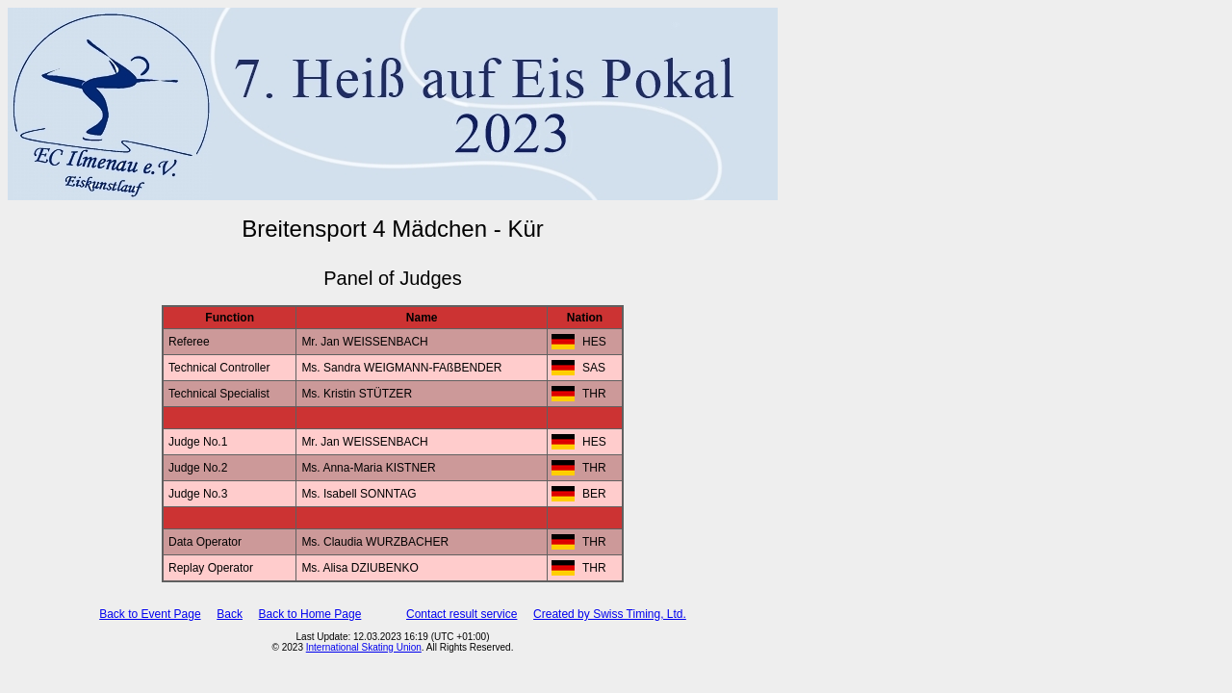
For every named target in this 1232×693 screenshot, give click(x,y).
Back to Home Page (310, 614)
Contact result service (461, 614)
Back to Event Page (149, 614)
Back (230, 614)
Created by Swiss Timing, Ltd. (609, 614)
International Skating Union (364, 647)
